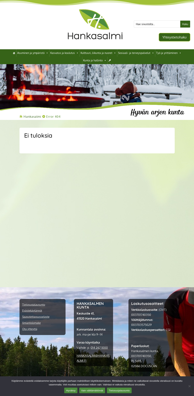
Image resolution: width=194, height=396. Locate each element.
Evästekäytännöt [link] (32, 310)
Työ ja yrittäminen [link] (168, 53)
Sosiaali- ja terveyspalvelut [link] (136, 53)
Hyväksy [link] (71, 390)
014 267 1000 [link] (99, 348)
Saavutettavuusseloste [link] (36, 316)
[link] (95, 43)
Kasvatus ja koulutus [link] (64, 53)
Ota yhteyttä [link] (29, 329)
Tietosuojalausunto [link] (33, 304)
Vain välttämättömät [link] (92, 390)
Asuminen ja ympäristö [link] (32, 53)
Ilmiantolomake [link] (31, 322)
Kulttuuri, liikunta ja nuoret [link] (98, 53)
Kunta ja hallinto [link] (94, 60)
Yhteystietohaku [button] (174, 37)
